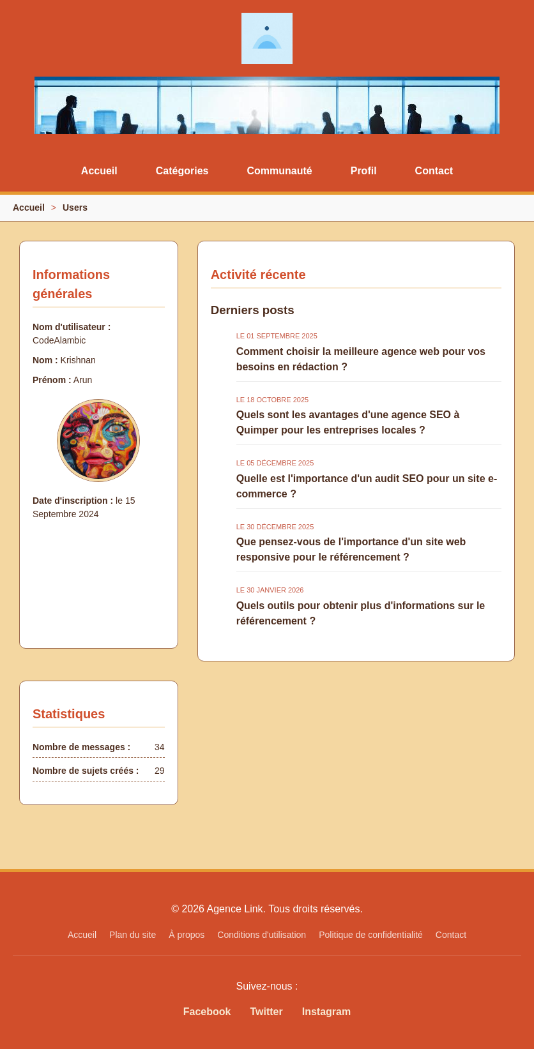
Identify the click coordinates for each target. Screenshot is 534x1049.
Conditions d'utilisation (261, 935)
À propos (186, 935)
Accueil (99, 170)
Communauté (279, 170)
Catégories (182, 170)
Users (75, 207)
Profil (364, 170)
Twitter (266, 1011)
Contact (434, 170)
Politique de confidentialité (371, 935)
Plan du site (132, 935)
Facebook (207, 1011)
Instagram (326, 1011)
